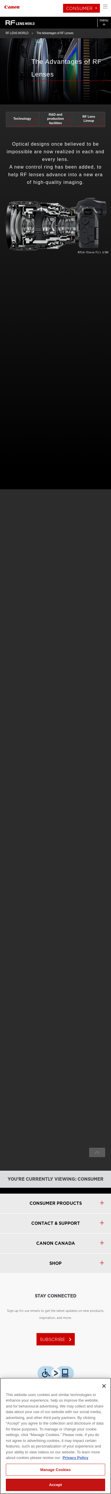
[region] (55, 1436)
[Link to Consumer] (11, 6)
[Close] (104, 1386)
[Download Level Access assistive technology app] (55, 1373)
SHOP (55, 1263)
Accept (55, 1485)
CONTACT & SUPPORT (55, 1223)
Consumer (79, 8)
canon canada (55, 1243)
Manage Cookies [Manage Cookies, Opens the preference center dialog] (55, 1470)
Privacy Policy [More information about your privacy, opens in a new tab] (75, 1457)
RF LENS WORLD (17, 33)
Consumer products (56, 1203)
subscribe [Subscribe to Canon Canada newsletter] (57, 1339)
